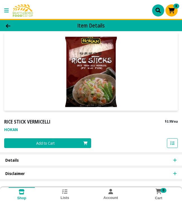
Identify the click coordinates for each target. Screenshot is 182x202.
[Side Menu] (6, 10)
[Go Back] (26, 25)
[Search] (158, 10)
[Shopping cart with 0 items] (171, 10)
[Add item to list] (172, 143)
